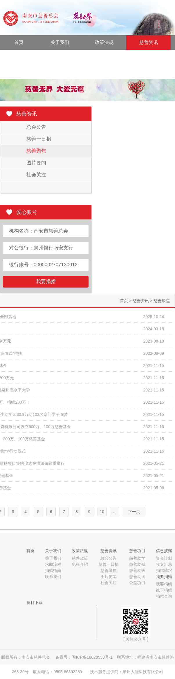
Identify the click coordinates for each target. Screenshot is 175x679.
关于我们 (59, 42)
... (115, 511)
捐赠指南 (53, 570)
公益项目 (137, 582)
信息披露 (66, 56)
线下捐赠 (164, 590)
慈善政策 (80, 558)
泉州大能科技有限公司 (142, 671)
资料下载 (22, 71)
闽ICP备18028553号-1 (92, 657)
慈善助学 (137, 558)
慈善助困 (137, 576)
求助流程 (53, 564)
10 (102, 511)
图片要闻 (36, 163)
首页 (19, 42)
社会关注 (36, 175)
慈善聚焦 (36, 151)
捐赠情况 (164, 570)
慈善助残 (137, 564)
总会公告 (36, 127)
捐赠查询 (164, 596)
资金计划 (164, 558)
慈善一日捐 (38, 139)
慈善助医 (137, 570)
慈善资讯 (148, 42)
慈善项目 (22, 56)
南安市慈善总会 (35, 657)
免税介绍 (80, 564)
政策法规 (104, 42)
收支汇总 (164, 564)
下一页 (134, 511)
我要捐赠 (111, 56)
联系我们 (53, 576)
